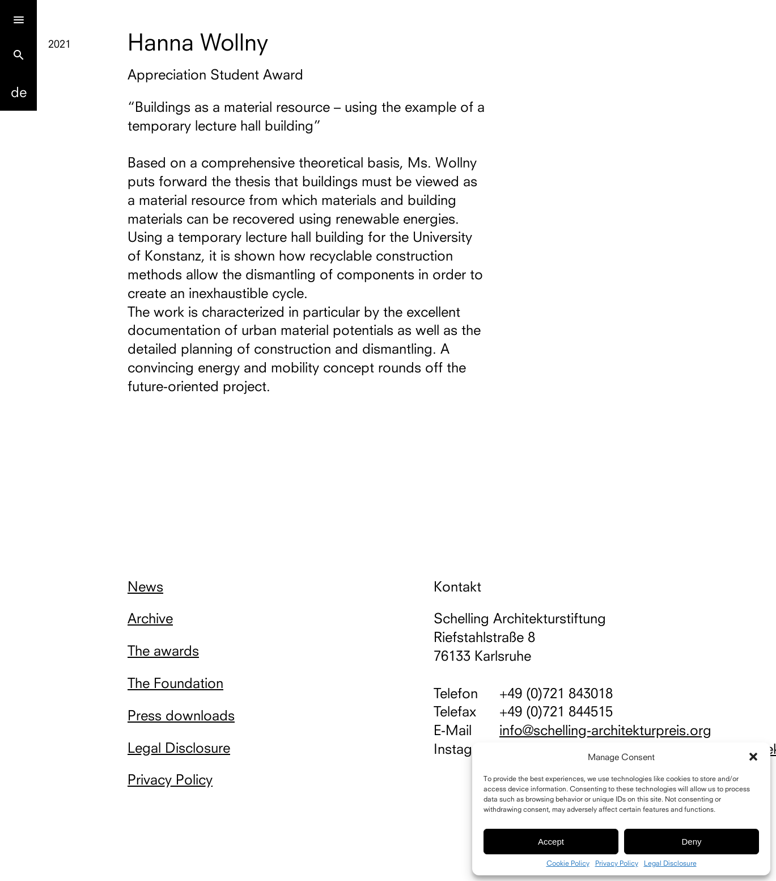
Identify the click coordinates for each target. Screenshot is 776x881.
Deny (691, 841)
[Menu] (18, 18)
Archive (150, 618)
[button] (753, 756)
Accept (551, 841)
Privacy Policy (616, 863)
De (19, 92)
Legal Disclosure (670, 863)
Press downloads (181, 715)
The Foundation (175, 683)
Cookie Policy (568, 863)
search (19, 55)
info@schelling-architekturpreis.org (605, 730)
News (145, 586)
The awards (163, 650)
